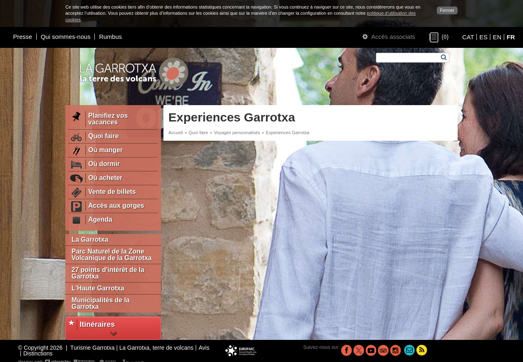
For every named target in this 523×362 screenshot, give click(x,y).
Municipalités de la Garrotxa (101, 303)
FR (511, 37)
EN (497, 37)
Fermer (447, 10)
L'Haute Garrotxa (98, 288)
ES (483, 37)
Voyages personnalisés (237, 132)
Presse (22, 36)
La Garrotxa (90, 239)
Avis (204, 347)
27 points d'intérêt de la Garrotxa (108, 273)
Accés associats (388, 36)
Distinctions (38, 353)
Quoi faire (198, 132)
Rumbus (110, 36)
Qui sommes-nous (66, 36)
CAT (468, 37)
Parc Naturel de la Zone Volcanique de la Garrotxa (112, 254)
